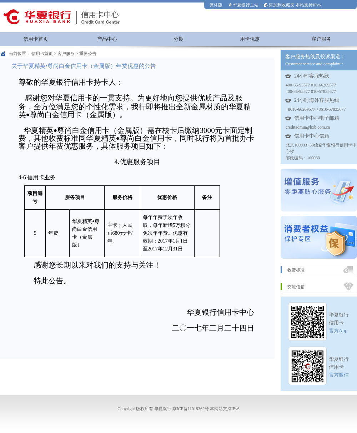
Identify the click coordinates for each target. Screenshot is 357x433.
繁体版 (216, 5)
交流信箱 (296, 286)
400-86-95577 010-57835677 (311, 91)
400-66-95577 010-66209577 (311, 85)
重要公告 (87, 53)
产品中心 (107, 39)
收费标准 (296, 270)
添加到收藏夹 (279, 5)
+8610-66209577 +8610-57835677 (316, 109)
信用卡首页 (35, 39)
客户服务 (321, 39)
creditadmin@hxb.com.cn (308, 127)
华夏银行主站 (243, 5)
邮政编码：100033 (303, 157)
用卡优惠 (250, 39)
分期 (178, 39)
